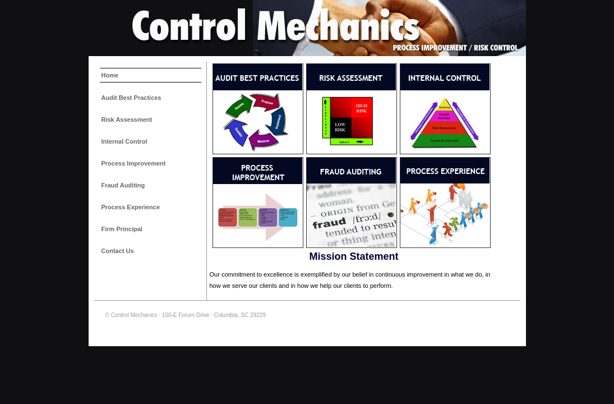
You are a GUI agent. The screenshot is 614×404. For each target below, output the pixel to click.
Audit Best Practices (131, 97)
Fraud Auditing (123, 185)
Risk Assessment (127, 119)
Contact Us (117, 250)
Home (110, 75)
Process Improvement (133, 163)
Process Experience (130, 207)
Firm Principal (121, 229)
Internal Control (124, 141)
